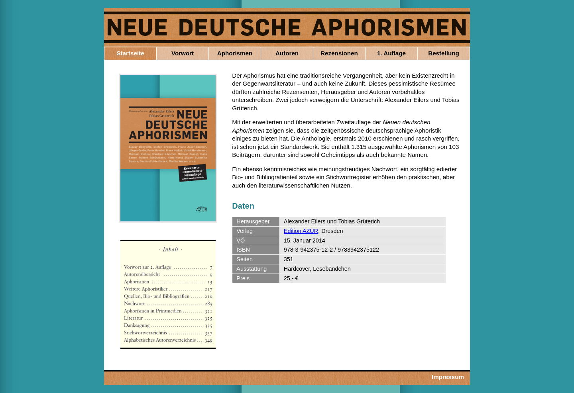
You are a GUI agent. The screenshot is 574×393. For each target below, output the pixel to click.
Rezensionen (339, 53)
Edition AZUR (301, 231)
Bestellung (443, 53)
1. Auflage (391, 53)
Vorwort (182, 53)
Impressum (448, 376)
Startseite (130, 53)
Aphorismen (235, 53)
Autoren (287, 53)
